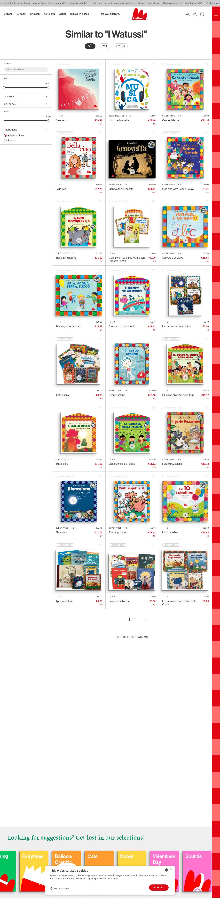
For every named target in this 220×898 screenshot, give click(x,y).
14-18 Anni (49, 13)
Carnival (36, 856)
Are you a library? (110, 13)
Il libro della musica (119, 120)
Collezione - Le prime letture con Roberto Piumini (127, 259)
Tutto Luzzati (63, 395)
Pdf (104, 46)
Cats (162, 856)
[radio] (90, 46)
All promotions (16, 135)
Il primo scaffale (64, 601)
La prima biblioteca (119, 601)
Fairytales (102, 856)
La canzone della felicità (122, 463)
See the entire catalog (132, 637)
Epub (120, 46)
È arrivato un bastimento (122, 326)
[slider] (4, 87)
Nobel (196, 856)
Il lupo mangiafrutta (66, 257)
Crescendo (62, 120)
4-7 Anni (21, 13)
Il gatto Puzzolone (172, 463)
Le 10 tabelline (170, 532)
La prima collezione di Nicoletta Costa (179, 602)
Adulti (62, 13)
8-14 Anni (35, 13)
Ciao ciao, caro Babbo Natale (178, 189)
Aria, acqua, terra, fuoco (68, 326)
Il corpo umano (117, 395)
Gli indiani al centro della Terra (178, 395)
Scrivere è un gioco (172, 257)
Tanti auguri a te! (117, 532)
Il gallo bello (62, 463)
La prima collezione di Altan (177, 326)
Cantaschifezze (171, 120)
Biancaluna (61, 532)
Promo (12, 140)
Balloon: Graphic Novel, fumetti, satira (133, 868)
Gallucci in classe (79, 13)
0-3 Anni (8, 13)
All (90, 46)
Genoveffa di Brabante (121, 189)
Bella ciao (61, 189)
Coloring (68, 856)
